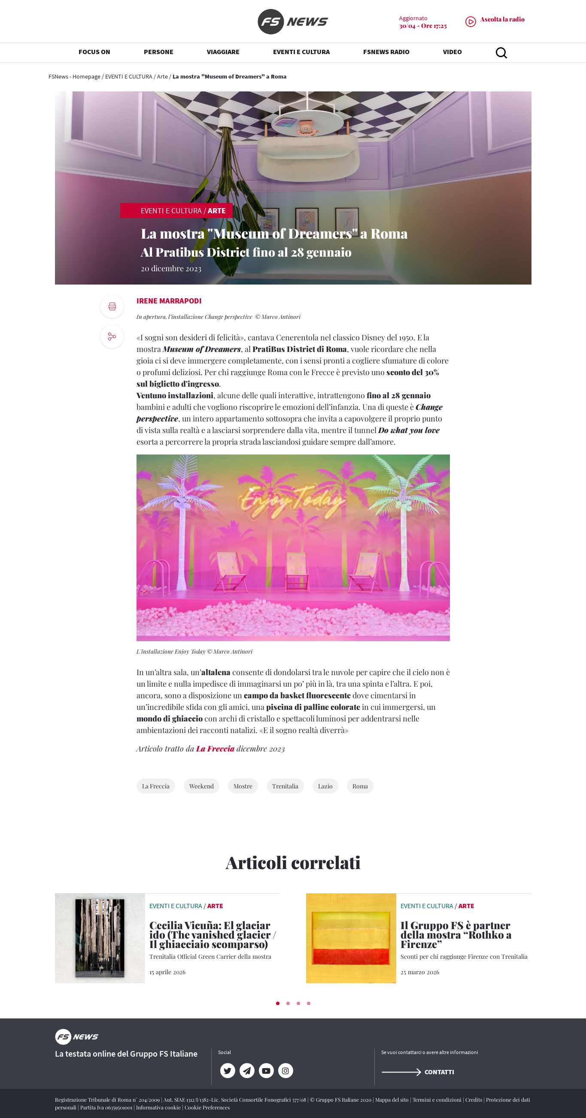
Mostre (243, 786)
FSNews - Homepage (74, 76)
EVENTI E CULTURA (128, 76)
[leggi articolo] (100, 937)
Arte (162, 76)
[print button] (112, 306)
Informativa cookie (159, 1107)
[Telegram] (247, 1071)
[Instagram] (285, 1071)
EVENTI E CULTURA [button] (301, 51)
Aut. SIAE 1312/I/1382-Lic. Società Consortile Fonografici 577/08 (235, 1099)
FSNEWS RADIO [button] (386, 51)
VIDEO (452, 51)
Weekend (201, 786)
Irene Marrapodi (169, 301)
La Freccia (215, 748)
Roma (360, 786)
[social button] (112, 336)
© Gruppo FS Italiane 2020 (341, 1099)
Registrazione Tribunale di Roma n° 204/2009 (108, 1099)
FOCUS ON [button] (94, 51)
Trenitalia (285, 786)
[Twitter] (227, 1071)
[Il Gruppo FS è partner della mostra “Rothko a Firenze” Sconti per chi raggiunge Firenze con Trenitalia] (466, 940)
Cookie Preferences (207, 1107)
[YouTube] (266, 1071)
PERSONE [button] (158, 51)
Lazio (325, 786)
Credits (474, 1099)
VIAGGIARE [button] (223, 51)
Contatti (417, 1071)
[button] (277, 1003)
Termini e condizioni (438, 1099)
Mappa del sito (392, 1099)
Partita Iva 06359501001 (107, 1107)
